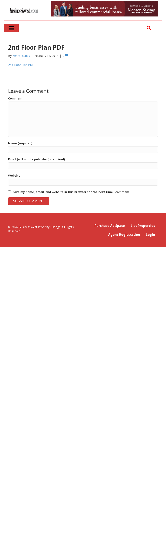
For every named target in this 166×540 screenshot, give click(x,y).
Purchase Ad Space (110, 225)
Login (150, 234)
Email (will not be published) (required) (36, 159)
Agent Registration (124, 234)
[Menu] (11, 28)
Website (14, 175)
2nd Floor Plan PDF (21, 65)
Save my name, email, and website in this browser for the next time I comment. (71, 192)
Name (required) (20, 143)
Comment (15, 98)
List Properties (143, 225)
